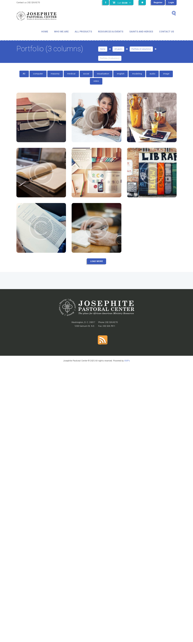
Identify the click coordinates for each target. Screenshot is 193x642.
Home (44, 31)
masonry (55, 74)
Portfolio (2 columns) (141, 49)
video (96, 81)
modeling (137, 74)
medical (71, 74)
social (86, 74)
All (24, 74)
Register (158, 2)
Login (171, 2)
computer (38, 74)
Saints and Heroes (141, 31)
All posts (118, 49)
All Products (83, 31)
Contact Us (166, 31)
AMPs (127, 360)
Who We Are (61, 31)
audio (152, 74)
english (120, 74)
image (166, 74)
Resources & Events (110, 31)
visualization (103, 74)
